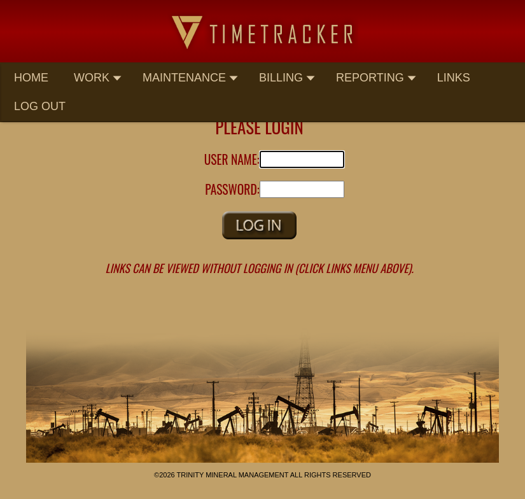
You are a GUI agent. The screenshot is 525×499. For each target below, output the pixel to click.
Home (31, 77)
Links (453, 77)
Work (98, 77)
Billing (287, 77)
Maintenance (191, 77)
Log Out (40, 106)
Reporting (376, 77)
